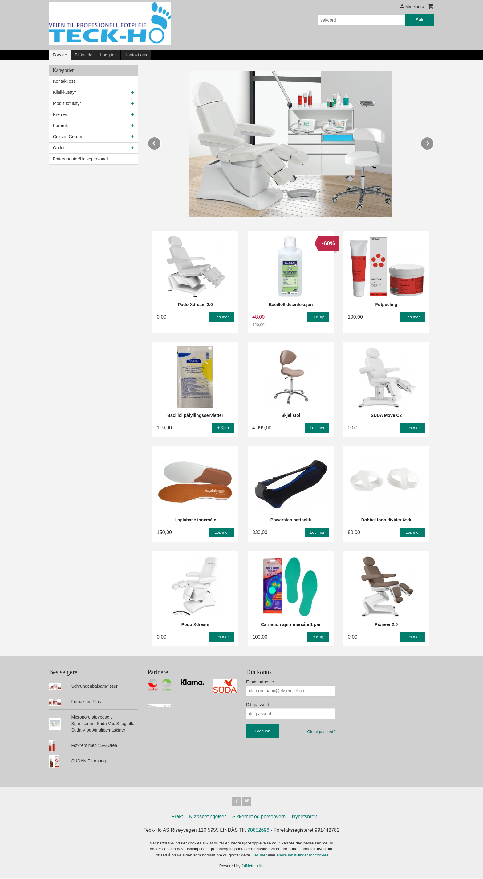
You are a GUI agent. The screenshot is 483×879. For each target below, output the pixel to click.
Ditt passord (257, 704)
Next (433, 142)
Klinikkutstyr (64, 92)
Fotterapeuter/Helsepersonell (81, 158)
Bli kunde (84, 54)
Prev (160, 142)
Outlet (58, 147)
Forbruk (60, 125)
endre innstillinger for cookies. (303, 855)
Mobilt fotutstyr (67, 103)
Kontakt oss (135, 54)
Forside (60, 54)
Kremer (60, 114)
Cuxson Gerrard (68, 136)
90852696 (258, 830)
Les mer (260, 855)
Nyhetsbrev (304, 817)
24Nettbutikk (253, 866)
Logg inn (108, 54)
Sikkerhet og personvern (259, 817)
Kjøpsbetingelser (207, 817)
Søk (419, 19)
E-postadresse (260, 681)
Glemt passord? (321, 731)
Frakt (177, 817)
